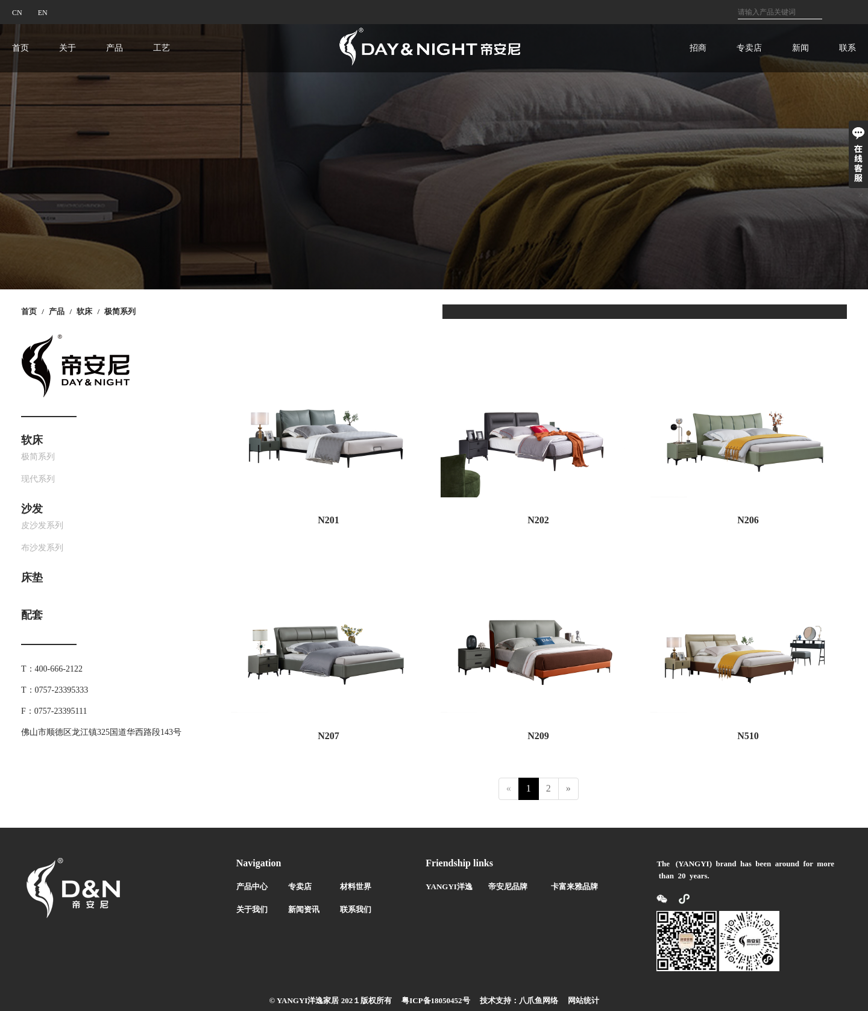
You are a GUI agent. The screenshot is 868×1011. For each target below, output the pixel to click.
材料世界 (355, 886)
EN (43, 12)
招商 (698, 47)
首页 (20, 47)
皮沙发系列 (42, 525)
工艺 (161, 47)
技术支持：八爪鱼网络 (519, 1000)
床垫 (32, 578)
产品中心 (252, 886)
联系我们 (355, 909)
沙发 (32, 509)
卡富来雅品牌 (574, 886)
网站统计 (583, 1000)
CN (17, 12)
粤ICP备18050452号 (435, 1000)
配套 (32, 615)
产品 (114, 47)
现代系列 (38, 478)
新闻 (800, 47)
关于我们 (252, 909)
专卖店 (749, 47)
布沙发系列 (42, 547)
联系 (847, 47)
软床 (84, 311)
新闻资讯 (303, 909)
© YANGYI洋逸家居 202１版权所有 (330, 1000)
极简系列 (120, 311)
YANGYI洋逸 (449, 886)
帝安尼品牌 (507, 886)
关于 (67, 47)
